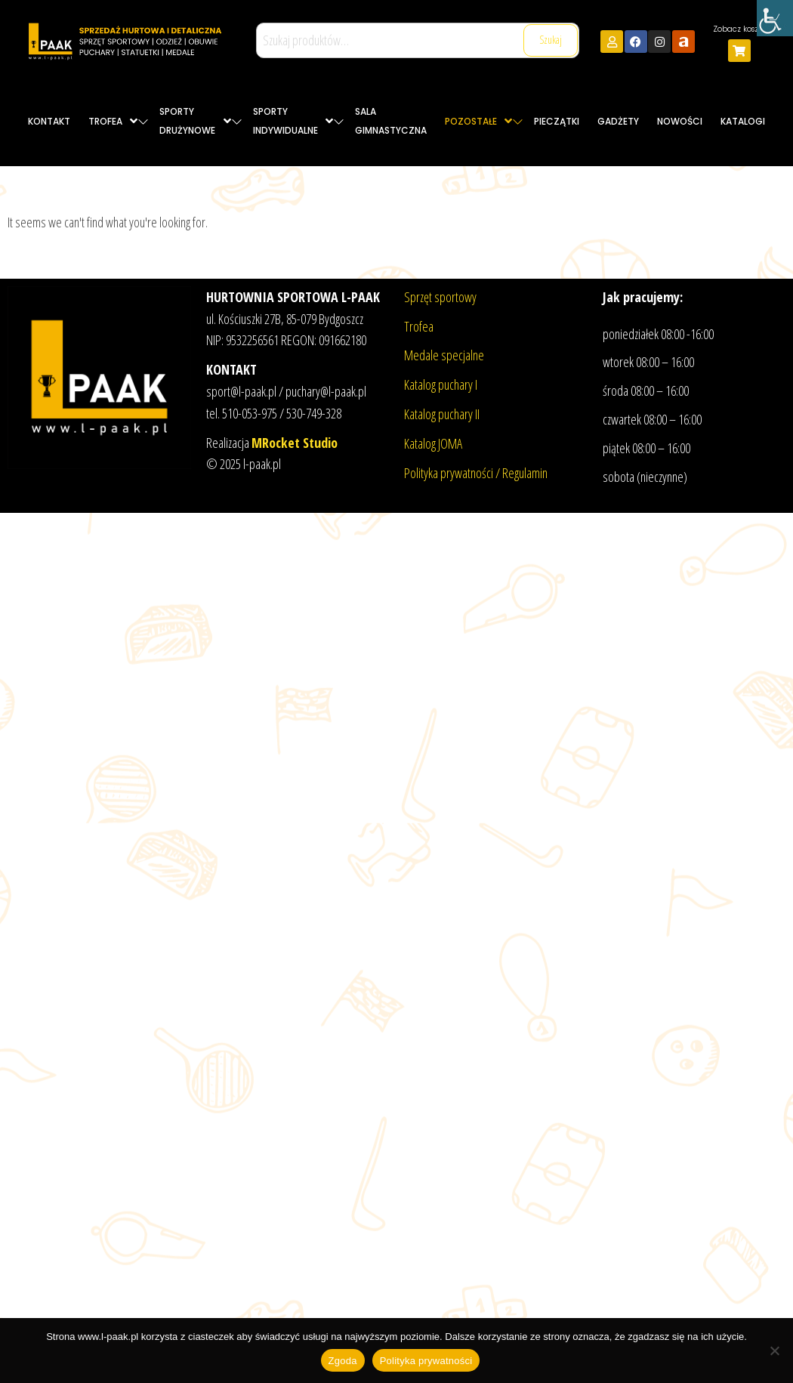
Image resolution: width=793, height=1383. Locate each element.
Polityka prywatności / (453, 473)
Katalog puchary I (440, 384)
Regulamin (525, 473)
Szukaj (550, 39)
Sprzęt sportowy (440, 297)
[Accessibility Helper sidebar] (775, 18)
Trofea (419, 326)
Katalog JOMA (433, 443)
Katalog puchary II (442, 414)
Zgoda (343, 1360)
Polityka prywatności (426, 1360)
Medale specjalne (444, 355)
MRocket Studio (294, 443)
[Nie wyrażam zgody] (774, 1350)
